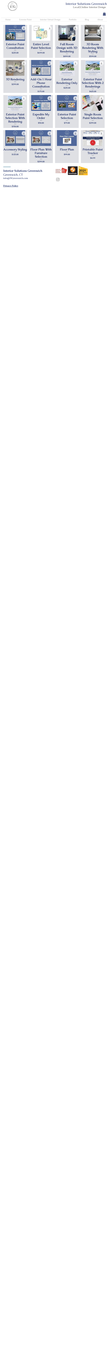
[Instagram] (58, 179)
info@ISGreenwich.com (15, 178)
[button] (104, 14)
